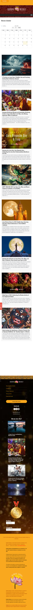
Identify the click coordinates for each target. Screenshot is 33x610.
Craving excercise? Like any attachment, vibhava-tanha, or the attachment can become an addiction (16, 479)
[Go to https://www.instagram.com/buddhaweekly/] (16, 409)
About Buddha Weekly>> (21, 545)
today (19, 27)
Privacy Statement (10, 391)
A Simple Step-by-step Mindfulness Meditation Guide (15, 435)
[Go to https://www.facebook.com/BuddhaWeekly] (14, 409)
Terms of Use (9, 393)
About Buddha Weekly (10, 385)
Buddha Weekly (14, 555)
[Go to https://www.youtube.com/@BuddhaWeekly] (19, 409)
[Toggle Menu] (31, 15)
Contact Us (8, 388)
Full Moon (10, 497)
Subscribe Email (9, 396)
